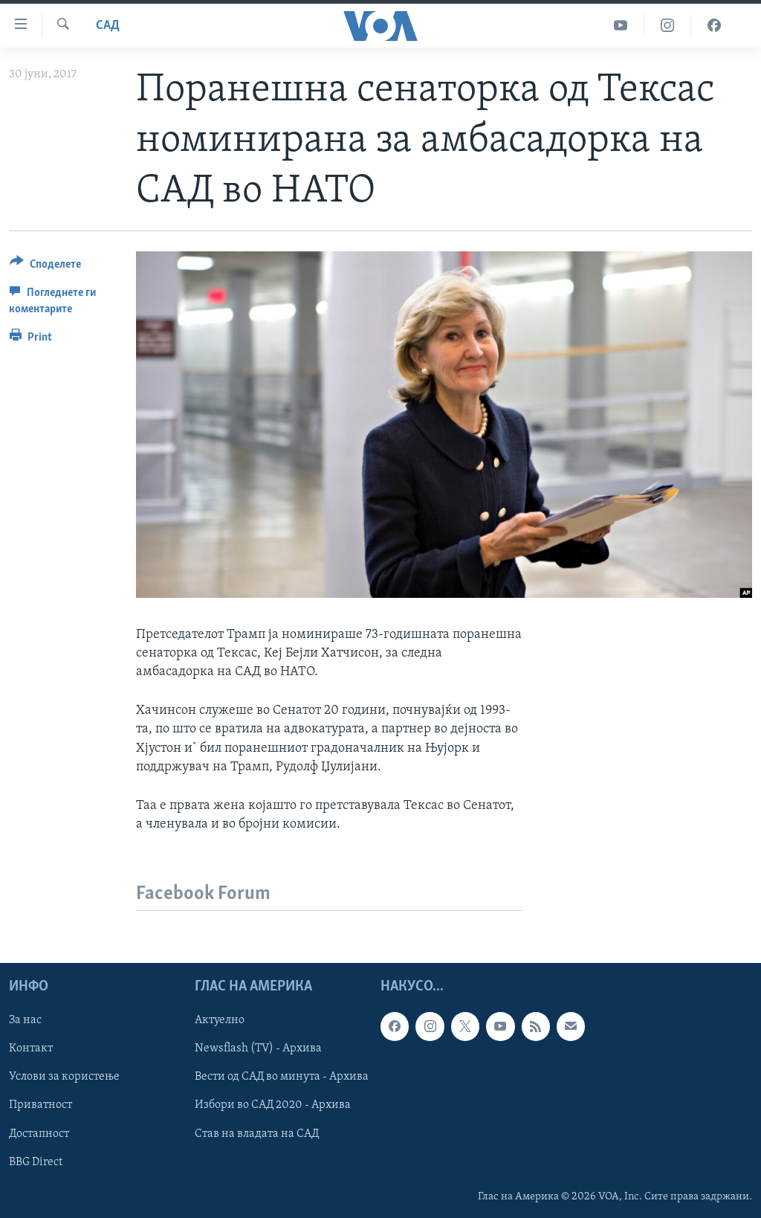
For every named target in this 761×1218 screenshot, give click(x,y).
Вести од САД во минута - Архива (282, 1077)
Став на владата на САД (257, 1134)
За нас (25, 1021)
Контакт (31, 1049)
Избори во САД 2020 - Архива (273, 1106)
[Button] (45, 266)
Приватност (40, 1106)
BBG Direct (35, 1162)
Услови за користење (64, 1077)
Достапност (39, 1134)
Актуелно (220, 1021)
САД (108, 26)
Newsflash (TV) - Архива (258, 1049)
